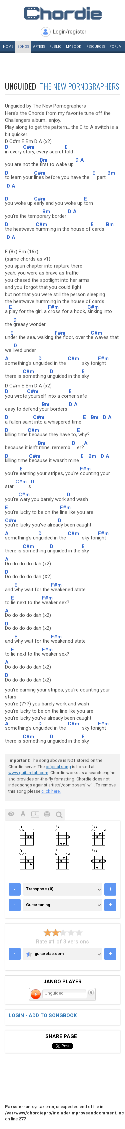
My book (73, 46)
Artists (39, 46)
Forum (116, 46)
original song (58, 766)
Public (55, 46)
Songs (23, 46)
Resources (95, 46)
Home (8, 46)
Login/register (69, 32)
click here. (51, 791)
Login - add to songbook (43, 1015)
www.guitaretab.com (28, 772)
